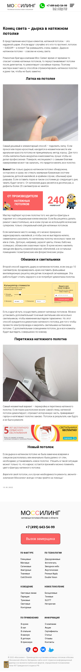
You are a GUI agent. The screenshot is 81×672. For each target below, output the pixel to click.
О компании (50, 625)
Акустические (51, 571)
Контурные (26, 609)
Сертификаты (51, 633)
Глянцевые (26, 560)
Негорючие (50, 605)
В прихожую (26, 643)
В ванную (25, 636)
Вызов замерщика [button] (40, 540)
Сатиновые (26, 568)
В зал (23, 629)
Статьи (48, 636)
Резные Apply (51, 575)
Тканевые (25, 575)
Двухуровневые (52, 560)
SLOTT (48, 601)
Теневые (49, 598)
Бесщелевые (51, 594)
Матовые (25, 564)
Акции (48, 629)
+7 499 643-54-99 (57, 5)
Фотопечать (51, 564)
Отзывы (48, 640)
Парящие (25, 598)
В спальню (26, 633)
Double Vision (51, 579)
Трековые (25, 601)
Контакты (49, 643)
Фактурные (26, 571)
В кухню (24, 625)
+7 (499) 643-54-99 (40, 529)
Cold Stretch (26, 579)
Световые (25, 605)
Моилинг (21, 5)
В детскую (26, 640)
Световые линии (28, 594)
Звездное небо (52, 568)
